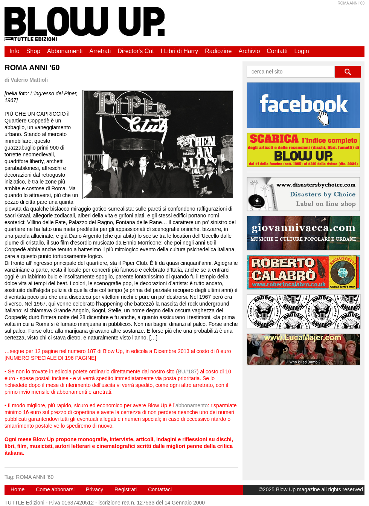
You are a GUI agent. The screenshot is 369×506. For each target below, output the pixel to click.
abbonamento (191, 405)
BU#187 (187, 371)
